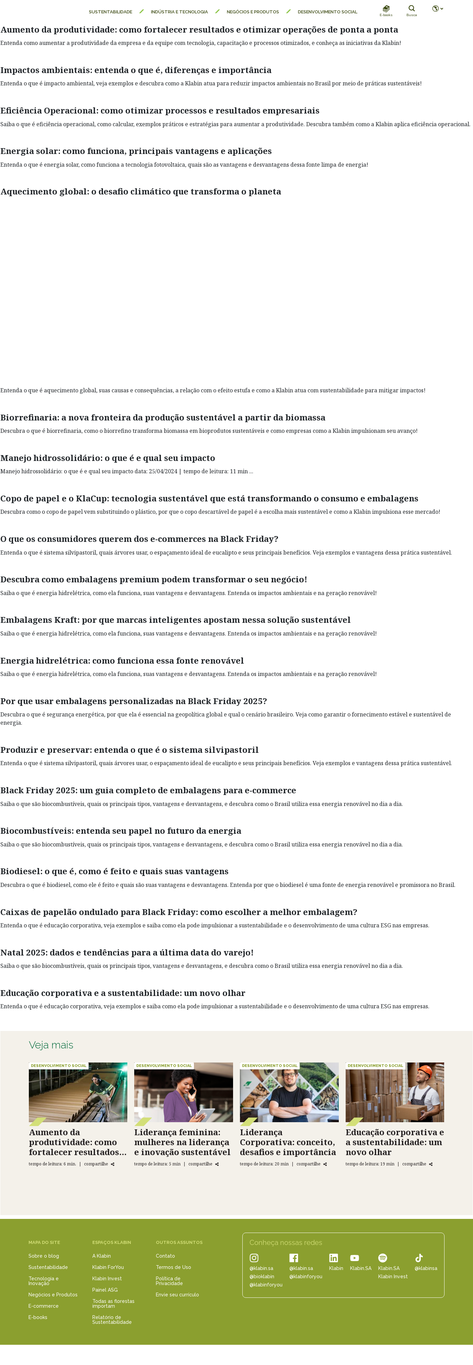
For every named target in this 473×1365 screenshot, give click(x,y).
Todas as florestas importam (113, 1303)
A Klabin (101, 1256)
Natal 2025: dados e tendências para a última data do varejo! (127, 952)
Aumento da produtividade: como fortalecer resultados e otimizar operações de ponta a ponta (199, 29)
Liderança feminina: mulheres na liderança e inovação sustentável (182, 1142)
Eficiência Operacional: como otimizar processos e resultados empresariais (160, 110)
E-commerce (43, 1306)
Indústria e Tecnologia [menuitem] (179, 11)
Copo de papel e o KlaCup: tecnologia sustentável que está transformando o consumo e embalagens (209, 498)
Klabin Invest (107, 1278)
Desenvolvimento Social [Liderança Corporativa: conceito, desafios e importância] (270, 1066)
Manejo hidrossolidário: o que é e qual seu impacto (107, 457)
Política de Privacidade (169, 1281)
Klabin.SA (360, 1268)
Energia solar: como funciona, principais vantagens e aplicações (136, 150)
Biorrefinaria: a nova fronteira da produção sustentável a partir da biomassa (162, 417)
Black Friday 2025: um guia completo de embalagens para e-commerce (148, 790)
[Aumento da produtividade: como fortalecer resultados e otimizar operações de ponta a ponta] (78, 1092)
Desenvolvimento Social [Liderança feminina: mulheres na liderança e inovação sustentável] (164, 1066)
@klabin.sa (261, 1268)
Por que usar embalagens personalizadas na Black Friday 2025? (133, 701)
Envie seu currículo (177, 1294)
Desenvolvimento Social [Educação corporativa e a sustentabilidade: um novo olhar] (375, 1066)
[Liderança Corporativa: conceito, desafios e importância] (289, 1092)
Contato (165, 1256)
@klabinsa (426, 1268)
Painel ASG (105, 1289)
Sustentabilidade (48, 1267)
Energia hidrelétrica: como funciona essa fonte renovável (122, 660)
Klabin (336, 1268)
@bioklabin (262, 1276)
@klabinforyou (266, 1284)
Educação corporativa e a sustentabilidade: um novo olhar (122, 992)
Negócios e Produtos (53, 1294)
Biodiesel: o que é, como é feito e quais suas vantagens (114, 871)
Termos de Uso (173, 1267)
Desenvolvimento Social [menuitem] (327, 11)
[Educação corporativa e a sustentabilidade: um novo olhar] (395, 1092)
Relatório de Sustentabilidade (112, 1320)
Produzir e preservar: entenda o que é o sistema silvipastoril (129, 749)
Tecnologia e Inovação (43, 1281)
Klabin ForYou (108, 1267)
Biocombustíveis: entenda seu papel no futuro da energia (120, 830)
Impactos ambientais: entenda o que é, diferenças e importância (136, 69)
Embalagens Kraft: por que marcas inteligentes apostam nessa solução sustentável (175, 619)
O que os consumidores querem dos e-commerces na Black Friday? (139, 538)
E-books (37, 1317)
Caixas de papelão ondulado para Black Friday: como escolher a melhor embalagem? (178, 911)
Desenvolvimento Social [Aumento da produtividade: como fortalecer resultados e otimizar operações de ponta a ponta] (58, 1066)
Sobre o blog (43, 1256)
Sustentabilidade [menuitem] (110, 11)
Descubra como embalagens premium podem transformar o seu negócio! (153, 579)
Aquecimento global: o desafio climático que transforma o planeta (140, 191)
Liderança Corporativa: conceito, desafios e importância (288, 1142)
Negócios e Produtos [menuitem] (253, 11)
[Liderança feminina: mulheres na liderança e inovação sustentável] (183, 1092)
